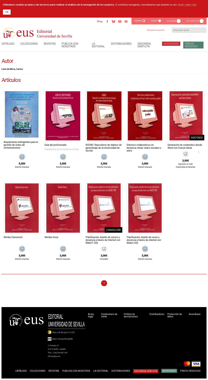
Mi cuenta (171, 21)
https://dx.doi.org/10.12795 (63, 332)
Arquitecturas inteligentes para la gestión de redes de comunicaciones (21, 145)
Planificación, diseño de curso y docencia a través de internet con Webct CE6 (144, 240)
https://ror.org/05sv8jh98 (62, 339)
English (154, 20)
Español (138, 20)
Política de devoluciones (131, 315)
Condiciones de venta (109, 315)
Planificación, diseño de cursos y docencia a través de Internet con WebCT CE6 (103, 240)
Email (126, 21)
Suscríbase (195, 314)
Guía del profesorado (56, 144)
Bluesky (113, 21)
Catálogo (7, 43)
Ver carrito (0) (193, 21)
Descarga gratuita (144, 45)
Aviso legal (91, 315)
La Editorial (98, 45)
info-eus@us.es (54, 356)
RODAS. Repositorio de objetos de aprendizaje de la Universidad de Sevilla (104, 147)
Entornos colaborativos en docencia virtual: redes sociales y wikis (144, 147)
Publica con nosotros (70, 45)
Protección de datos (174, 315)
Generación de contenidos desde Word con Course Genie (185, 146)
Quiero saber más (187, 4)
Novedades (171, 43)
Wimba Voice (51, 237)
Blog (99, 21)
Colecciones (29, 43)
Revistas (50, 43)
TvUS (119, 21)
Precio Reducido (191, 45)
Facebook (107, 21)
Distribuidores (121, 43)
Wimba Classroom (13, 237)
